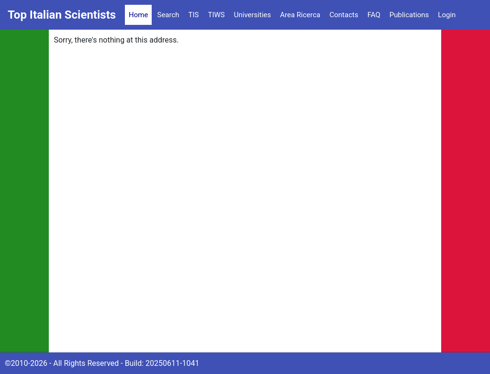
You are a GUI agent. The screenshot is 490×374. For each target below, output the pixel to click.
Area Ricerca (300, 15)
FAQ (374, 15)
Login (447, 15)
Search (168, 15)
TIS (194, 15)
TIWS (216, 15)
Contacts (343, 15)
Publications (409, 15)
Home (138, 15)
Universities (252, 15)
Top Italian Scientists (62, 15)
